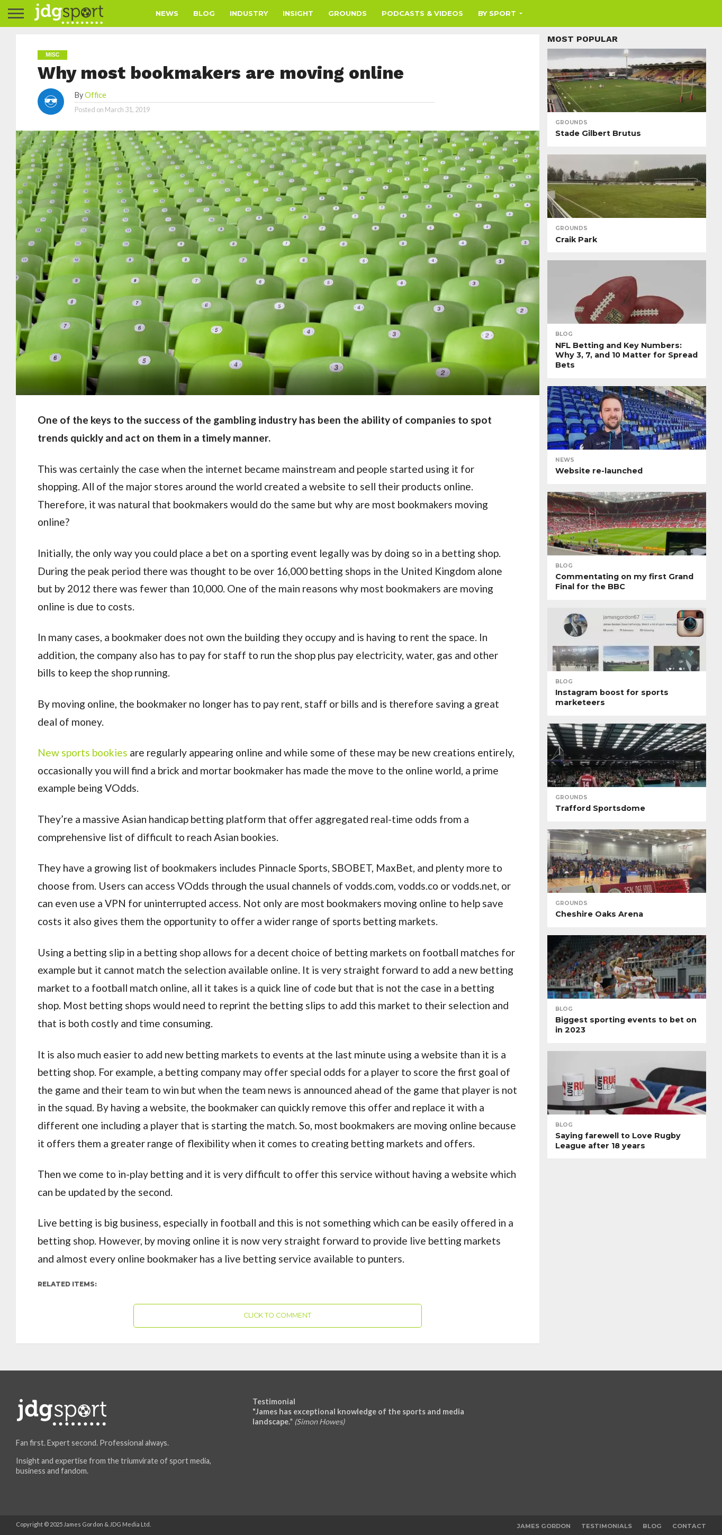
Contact (689, 1526)
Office (95, 94)
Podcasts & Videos (422, 13)
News (167, 13)
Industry (249, 13)
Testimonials (606, 1526)
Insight (298, 13)
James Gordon (544, 1526)
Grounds (347, 13)
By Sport (497, 13)
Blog (204, 13)
